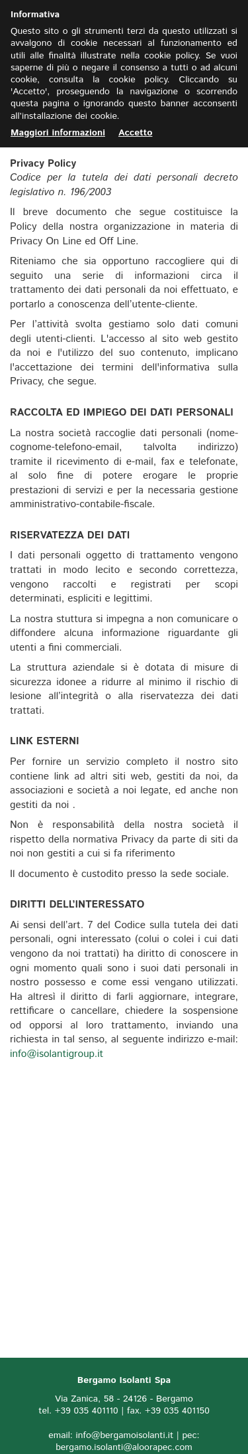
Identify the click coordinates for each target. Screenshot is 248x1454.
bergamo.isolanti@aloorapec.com (124, 1447)
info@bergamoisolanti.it (124, 1435)
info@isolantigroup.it (56, 1054)
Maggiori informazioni (58, 132)
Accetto (135, 132)
